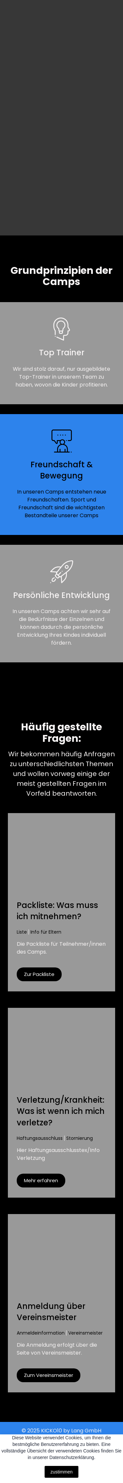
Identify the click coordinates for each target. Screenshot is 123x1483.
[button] (39, 974)
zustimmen (62, 1471)
